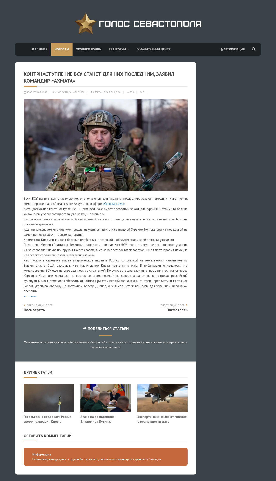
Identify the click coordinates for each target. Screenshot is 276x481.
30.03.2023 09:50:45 (35, 92)
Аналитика (77, 92)
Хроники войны (89, 49)
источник (30, 296)
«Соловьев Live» (114, 204)
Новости (62, 49)
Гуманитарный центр (153, 49)
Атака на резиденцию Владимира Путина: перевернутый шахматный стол (105, 421)
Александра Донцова (106, 92)
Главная (39, 49)
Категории (119, 49)
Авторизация (233, 49)
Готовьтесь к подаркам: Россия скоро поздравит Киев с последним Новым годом (47, 421)
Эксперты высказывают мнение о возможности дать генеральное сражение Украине (162, 421)
